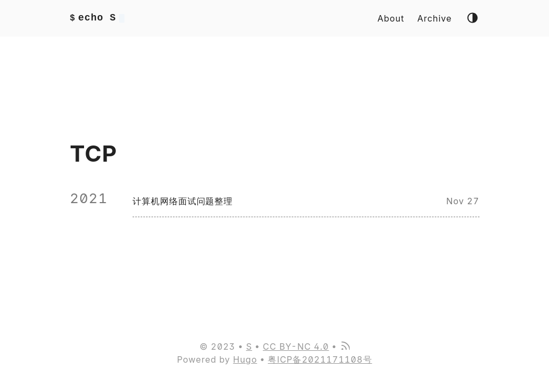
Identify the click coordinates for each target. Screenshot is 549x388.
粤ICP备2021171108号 (320, 359)
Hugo (245, 359)
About (391, 18)
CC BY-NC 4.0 (296, 346)
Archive (434, 18)
